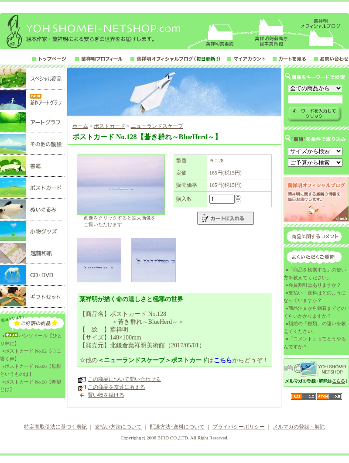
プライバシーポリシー (238, 427)
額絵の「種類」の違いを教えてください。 (315, 327)
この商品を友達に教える (116, 387)
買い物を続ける (106, 395)
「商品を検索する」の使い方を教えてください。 (315, 273)
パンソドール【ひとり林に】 (31, 339)
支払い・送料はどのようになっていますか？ (315, 296)
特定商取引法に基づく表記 (55, 427)
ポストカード (109, 126)
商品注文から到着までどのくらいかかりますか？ (315, 312)
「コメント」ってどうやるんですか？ (315, 342)
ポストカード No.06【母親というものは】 (30, 370)
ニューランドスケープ (157, 126)
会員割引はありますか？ (314, 285)
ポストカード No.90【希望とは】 (30, 385)
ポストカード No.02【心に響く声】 (30, 354)
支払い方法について (118, 427)
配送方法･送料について (177, 427)
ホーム (80, 126)
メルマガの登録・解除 (299, 427)
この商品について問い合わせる (124, 379)
